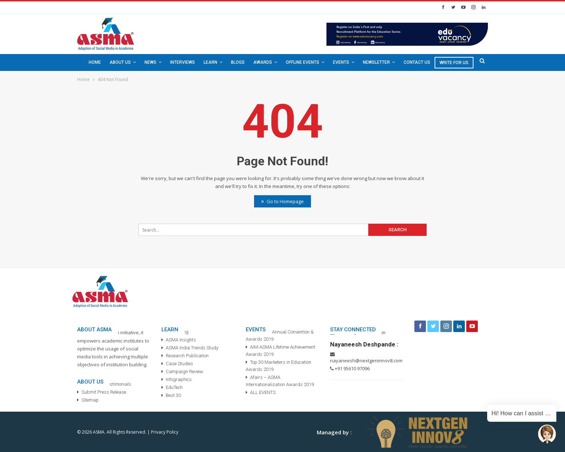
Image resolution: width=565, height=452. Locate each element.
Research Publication (187, 355)
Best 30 (173, 395)
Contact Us (417, 62)
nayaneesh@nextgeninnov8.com (366, 360)
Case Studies (179, 363)
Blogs (238, 62)
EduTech (174, 387)
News (150, 62)
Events (341, 62)
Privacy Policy (164, 432)
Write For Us (454, 62)
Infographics (179, 379)
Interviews (182, 62)
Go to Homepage (282, 201)
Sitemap (90, 400)
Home (95, 62)
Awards (262, 62)
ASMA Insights (181, 340)
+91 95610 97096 (352, 368)
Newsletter (376, 62)
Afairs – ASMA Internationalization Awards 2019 (280, 381)
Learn (210, 62)
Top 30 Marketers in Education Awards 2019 (278, 365)
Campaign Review (184, 371)
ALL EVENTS (263, 392)
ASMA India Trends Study (192, 347)
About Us (120, 62)
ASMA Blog (177, 332)
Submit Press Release (103, 392)
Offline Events (302, 62)
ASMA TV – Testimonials (106, 384)
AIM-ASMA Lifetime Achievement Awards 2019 (280, 350)
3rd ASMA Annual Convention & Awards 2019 (280, 335)
